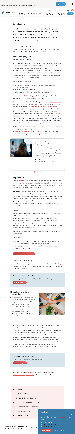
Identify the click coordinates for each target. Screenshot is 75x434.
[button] (72, 10)
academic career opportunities (23, 375)
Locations (31, 13)
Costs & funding (22, 393)
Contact (68, 10)
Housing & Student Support (26, 398)
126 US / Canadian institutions (43, 127)
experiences (32, 372)
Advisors (61, 10)
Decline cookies (58, 430)
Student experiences (61, 14)
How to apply (20, 181)
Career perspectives (23, 411)
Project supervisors (49, 14)
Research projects (22, 14)
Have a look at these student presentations (30, 131)
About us (55, 10)
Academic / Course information (27, 407)
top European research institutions (49, 73)
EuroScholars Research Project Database (44, 106)
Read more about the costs (24, 254)
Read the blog (19, 282)
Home (49, 10)
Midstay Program (30, 96)
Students (39, 13)
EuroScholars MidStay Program (27, 402)
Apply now (61, 4)
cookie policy (61, 417)
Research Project (55, 102)
